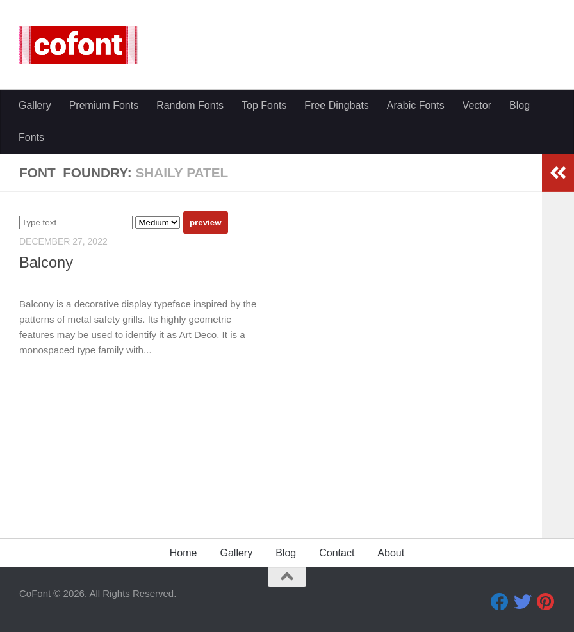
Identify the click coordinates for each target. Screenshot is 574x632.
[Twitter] (523, 602)
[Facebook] (500, 602)
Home (183, 552)
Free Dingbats (336, 105)
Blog (519, 105)
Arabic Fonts (416, 105)
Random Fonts (190, 105)
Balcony (46, 262)
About (390, 552)
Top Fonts (264, 105)
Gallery (35, 105)
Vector (477, 105)
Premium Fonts (103, 105)
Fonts (31, 137)
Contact (336, 552)
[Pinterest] (546, 602)
